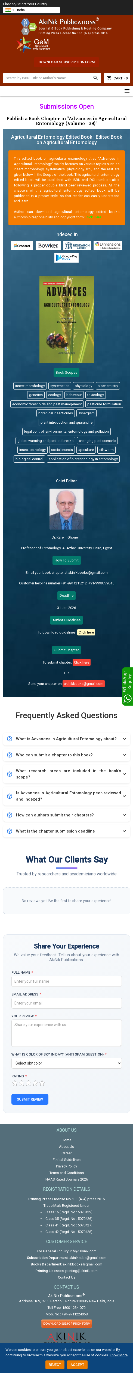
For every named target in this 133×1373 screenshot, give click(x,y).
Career (66, 1153)
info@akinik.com (83, 1251)
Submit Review (30, 1099)
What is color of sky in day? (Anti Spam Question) (59, 1054)
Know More (119, 1355)
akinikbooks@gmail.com (82, 1264)
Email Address (26, 994)
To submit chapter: (67, 662)
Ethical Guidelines (67, 1160)
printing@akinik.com (81, 1271)
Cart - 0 (117, 78)
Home (66, 1140)
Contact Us (66, 1277)
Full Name (22, 972)
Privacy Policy (66, 1166)
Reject (55, 1365)
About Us (66, 1147)
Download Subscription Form (67, 62)
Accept (77, 1365)
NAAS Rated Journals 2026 (66, 1179)
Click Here (93, 217)
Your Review (24, 1016)
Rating (19, 1076)
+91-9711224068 (75, 1314)
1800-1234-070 (73, 1308)
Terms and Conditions (67, 1173)
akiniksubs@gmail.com (87, 1258)
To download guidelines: (66, 632)
